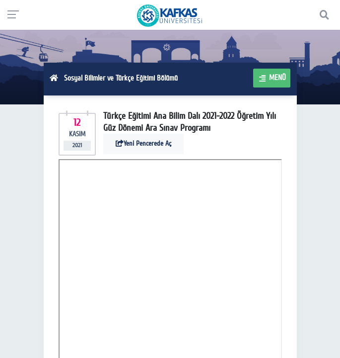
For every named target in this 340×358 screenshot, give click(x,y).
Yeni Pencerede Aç (143, 143)
